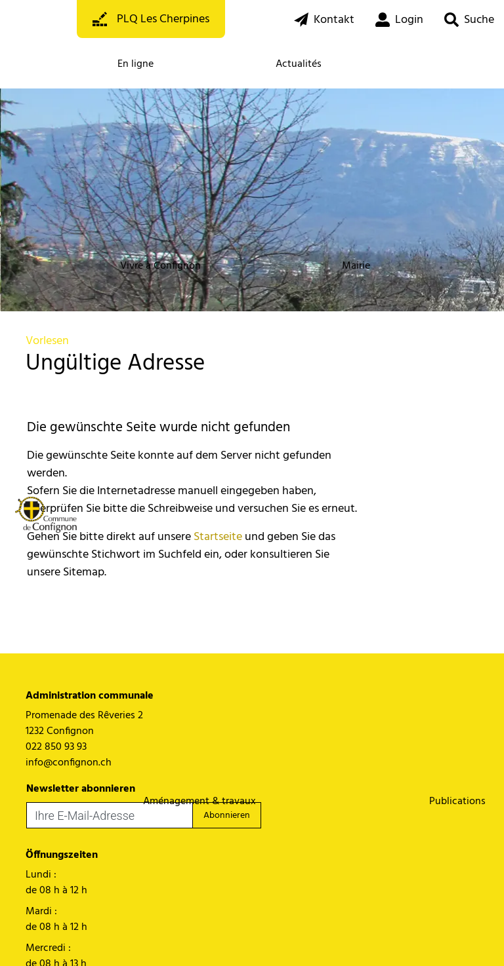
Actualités (299, 64)
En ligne (135, 64)
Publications (457, 801)
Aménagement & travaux (199, 801)
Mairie (356, 266)
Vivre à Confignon (160, 266)
